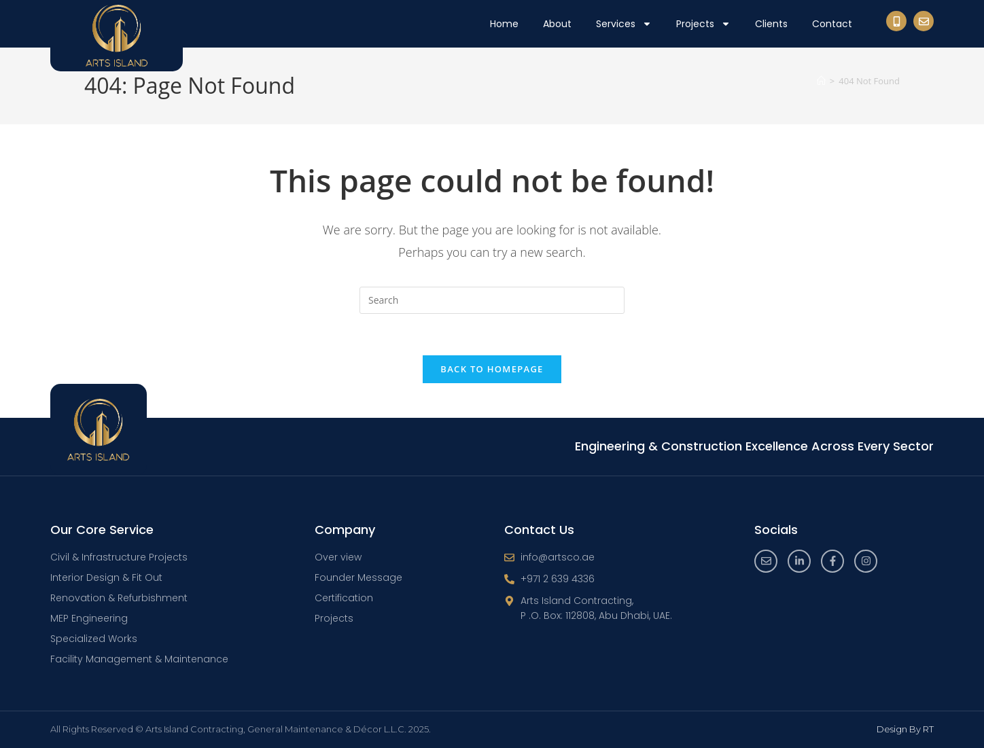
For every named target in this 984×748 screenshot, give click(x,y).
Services (624, 24)
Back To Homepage (491, 369)
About (557, 24)
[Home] (821, 81)
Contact (832, 24)
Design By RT (905, 729)
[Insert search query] (492, 300)
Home (504, 24)
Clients (771, 24)
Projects (703, 24)
